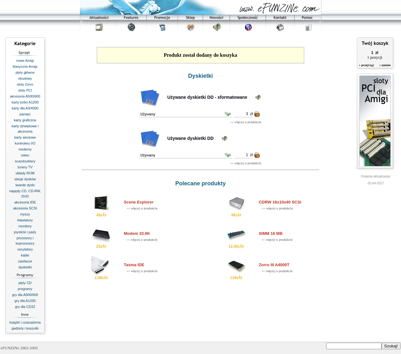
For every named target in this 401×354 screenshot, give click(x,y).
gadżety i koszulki (25, 328)
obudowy (25, 78)
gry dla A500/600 (25, 295)
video (25, 155)
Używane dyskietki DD (190, 138)
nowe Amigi (25, 60)
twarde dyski (24, 185)
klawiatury (25, 220)
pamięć (24, 114)
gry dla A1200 (24, 301)
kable (25, 255)
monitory (25, 226)
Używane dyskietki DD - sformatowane (207, 97)
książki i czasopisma (25, 322)
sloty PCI (25, 90)
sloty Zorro (25, 84)
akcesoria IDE (25, 202)
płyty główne (25, 72)
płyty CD (25, 283)
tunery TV (25, 167)
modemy (25, 149)
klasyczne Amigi (25, 66)
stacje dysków (25, 179)
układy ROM (25, 173)
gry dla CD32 (25, 307)
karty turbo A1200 (25, 102)
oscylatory (25, 249)
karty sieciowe (25, 137)
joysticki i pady (25, 232)
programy (25, 289)
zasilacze (25, 261)
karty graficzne (25, 120)
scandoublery (25, 161)
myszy (25, 214)
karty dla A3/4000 (25, 108)
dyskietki (25, 267)
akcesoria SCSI (25, 208)
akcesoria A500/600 (25, 96)
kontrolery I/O (25, 143)
